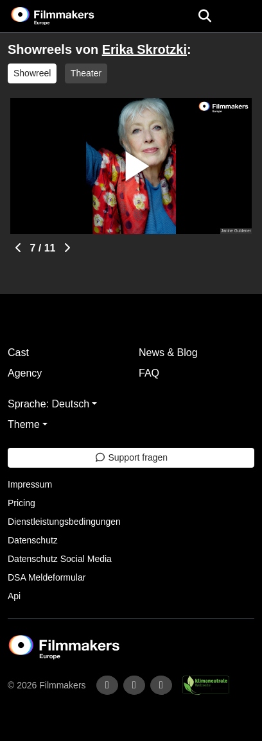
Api (14, 596)
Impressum (30, 484)
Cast (18, 352)
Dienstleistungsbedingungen (64, 521)
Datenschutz (33, 540)
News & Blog (168, 352)
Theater (86, 73)
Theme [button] (24, 424)
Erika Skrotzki (144, 49)
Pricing (21, 503)
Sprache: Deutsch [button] (48, 403)
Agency (25, 373)
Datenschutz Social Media (60, 559)
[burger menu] (243, 16)
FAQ (149, 373)
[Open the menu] (204, 16)
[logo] (68, 16)
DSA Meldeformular (46, 577)
